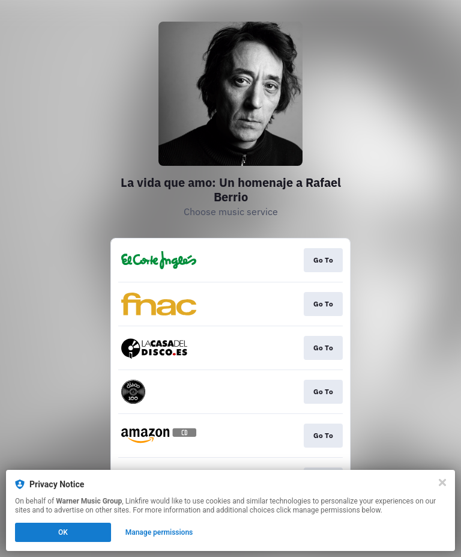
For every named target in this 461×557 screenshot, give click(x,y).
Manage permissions (159, 532)
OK (63, 532)
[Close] (442, 482)
